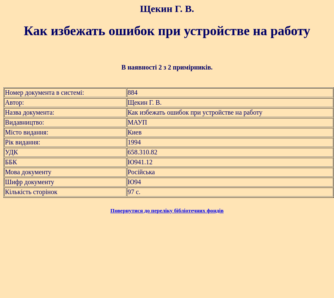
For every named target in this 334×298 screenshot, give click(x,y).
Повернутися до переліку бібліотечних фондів (167, 210)
